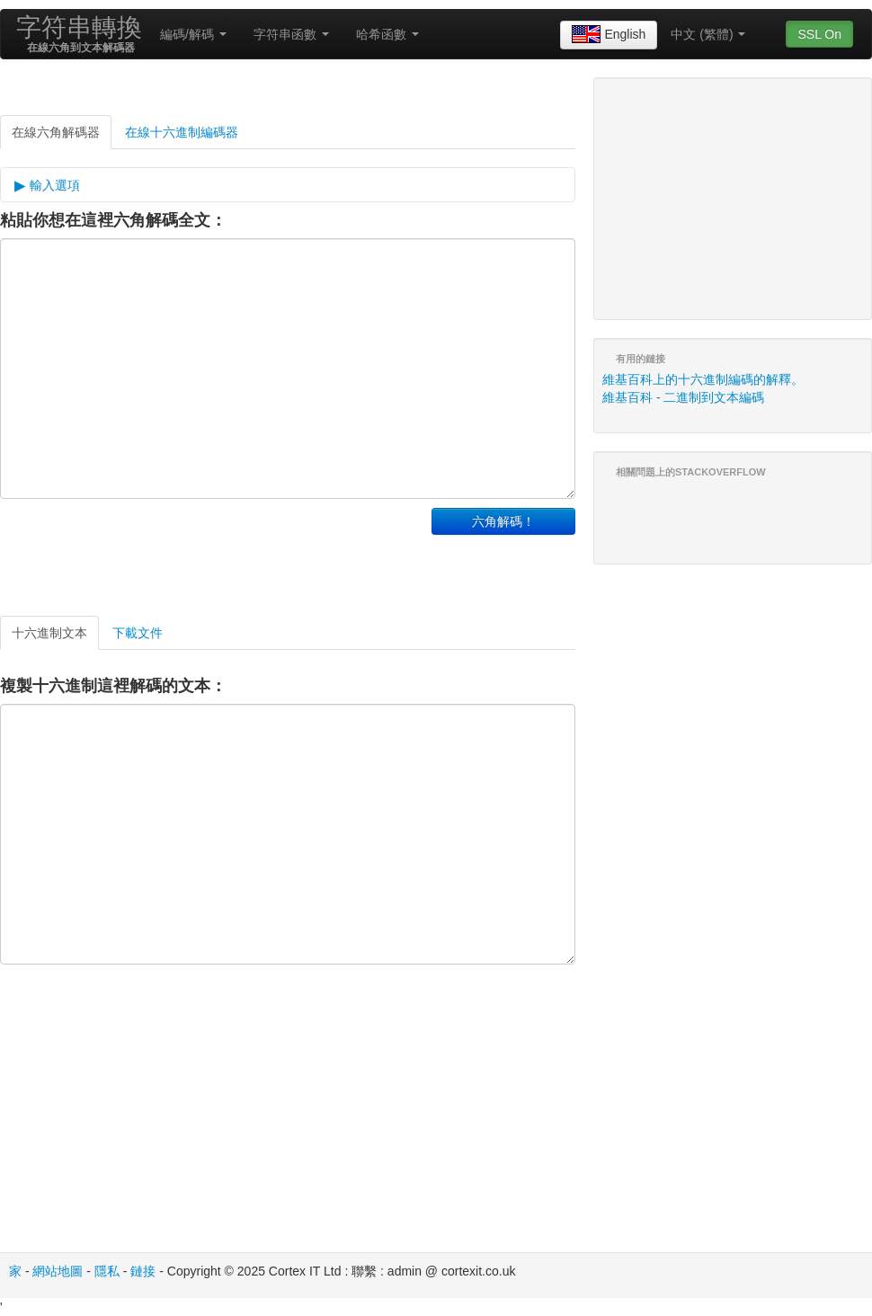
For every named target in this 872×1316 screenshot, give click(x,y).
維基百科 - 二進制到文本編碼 (683, 397)
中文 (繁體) (708, 34)
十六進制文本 (49, 633)
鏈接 (143, 1271)
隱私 (107, 1271)
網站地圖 (57, 1271)
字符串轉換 (79, 27)
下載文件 (137, 633)
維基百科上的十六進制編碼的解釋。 (703, 379)
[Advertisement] (210, 553)
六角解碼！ (503, 521)
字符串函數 (291, 34)
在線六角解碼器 (56, 132)
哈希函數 (387, 34)
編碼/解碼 (193, 34)
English (608, 35)
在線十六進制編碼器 (181, 132)
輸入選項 (53, 185)
